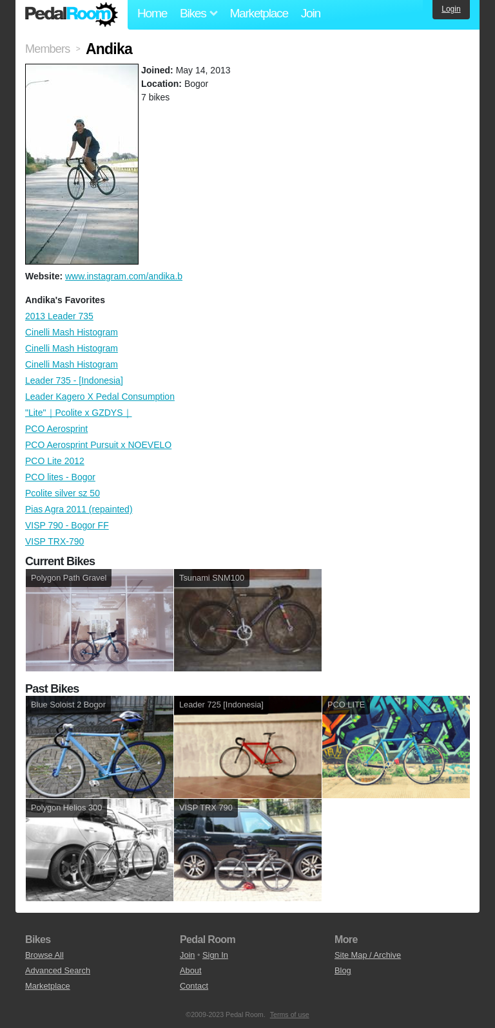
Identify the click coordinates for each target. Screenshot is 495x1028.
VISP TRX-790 (54, 541)
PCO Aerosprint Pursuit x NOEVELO (98, 445)
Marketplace (258, 13)
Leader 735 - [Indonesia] (74, 380)
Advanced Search (57, 970)
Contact (194, 986)
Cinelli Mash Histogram (71, 332)
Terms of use (289, 1014)
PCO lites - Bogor (60, 477)
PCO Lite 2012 (54, 461)
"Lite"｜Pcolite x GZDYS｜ (78, 412)
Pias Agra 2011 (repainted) (79, 509)
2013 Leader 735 (59, 316)
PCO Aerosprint (56, 429)
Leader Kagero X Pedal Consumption (100, 396)
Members (47, 48)
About (190, 970)
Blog (343, 970)
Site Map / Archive (368, 955)
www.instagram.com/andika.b (123, 276)
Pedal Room (71, 15)
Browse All (44, 955)
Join (310, 13)
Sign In (215, 955)
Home (152, 13)
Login (451, 9)
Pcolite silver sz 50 (62, 493)
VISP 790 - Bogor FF (67, 525)
